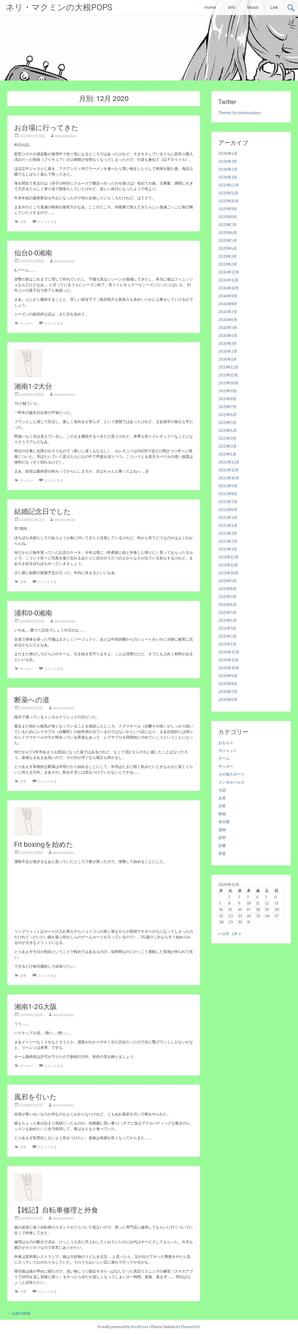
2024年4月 (227, 335)
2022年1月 (227, 549)
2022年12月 (228, 462)
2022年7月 (227, 501)
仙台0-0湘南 (33, 253)
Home (210, 7)
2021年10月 (228, 573)
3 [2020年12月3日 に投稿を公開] (248, 897)
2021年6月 (227, 604)
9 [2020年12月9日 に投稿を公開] (239, 903)
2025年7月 (227, 224)
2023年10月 (228, 383)
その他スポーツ (231, 774)
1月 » (236, 933)
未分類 (224, 821)
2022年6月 (227, 509)
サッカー (26, 323)
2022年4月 (227, 525)
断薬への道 (32, 700)
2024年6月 (227, 319)
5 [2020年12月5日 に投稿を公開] (266, 897)
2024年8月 (227, 303)
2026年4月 (227, 153)
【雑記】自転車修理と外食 (56, 1210)
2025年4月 (227, 248)
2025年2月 (227, 264)
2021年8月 (227, 588)
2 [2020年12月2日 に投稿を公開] (239, 897)
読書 (222, 845)
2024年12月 (228, 272)
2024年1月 (227, 359)
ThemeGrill (190, 1327)
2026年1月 (227, 177)
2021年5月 (227, 612)
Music (253, 7)
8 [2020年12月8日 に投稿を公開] (229, 903)
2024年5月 (227, 327)
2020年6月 (227, 699)
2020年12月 (228, 652)
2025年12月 (228, 185)
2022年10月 (228, 478)
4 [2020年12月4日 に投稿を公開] (257, 897)
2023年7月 (227, 406)
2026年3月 (227, 161)
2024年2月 (227, 351)
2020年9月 (227, 675)
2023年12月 (228, 367)
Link (274, 7)
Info (231, 7)
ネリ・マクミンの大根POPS (59, 7)
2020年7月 (227, 691)
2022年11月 (228, 470)
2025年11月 (228, 193)
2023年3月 (227, 438)
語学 (222, 837)
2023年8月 (227, 398)
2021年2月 (227, 636)
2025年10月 (228, 201)
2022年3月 (227, 533)
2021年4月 (227, 620)
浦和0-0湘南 (33, 613)
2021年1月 (227, 644)
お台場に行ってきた (46, 128)
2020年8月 (227, 683)
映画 (222, 813)
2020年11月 (228, 660)
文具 (222, 798)
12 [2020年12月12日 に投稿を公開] (267, 903)
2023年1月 (227, 454)
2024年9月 (227, 296)
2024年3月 (227, 343)
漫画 (222, 829)
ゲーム (224, 758)
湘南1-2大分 (33, 386)
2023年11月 (228, 375)
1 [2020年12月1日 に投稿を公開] (229, 897)
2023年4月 (227, 430)
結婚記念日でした (42, 511)
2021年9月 (227, 580)
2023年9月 (227, 390)
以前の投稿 (18, 1313)
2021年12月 (228, 557)
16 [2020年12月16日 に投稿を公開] (240, 909)
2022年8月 (227, 493)
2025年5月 (227, 240)
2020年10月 (228, 667)
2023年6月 (227, 414)
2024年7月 (227, 311)
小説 (222, 790)
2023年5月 (227, 422)
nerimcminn (65, 136)
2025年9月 (227, 208)
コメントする (47, 222)
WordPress (139, 1327)
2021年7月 (227, 596)
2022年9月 (227, 485)
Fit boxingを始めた (43, 844)
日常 (23, 222)
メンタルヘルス (231, 782)
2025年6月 (227, 232)
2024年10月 (228, 288)
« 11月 (223, 933)
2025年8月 (227, 216)
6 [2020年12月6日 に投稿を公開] (275, 897)
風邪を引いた (35, 1097)
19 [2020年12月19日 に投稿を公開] (267, 909)
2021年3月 (227, 628)
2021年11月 (228, 565)
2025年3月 (227, 256)
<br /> (28, 896)
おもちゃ (225, 742)
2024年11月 (228, 280)
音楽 (222, 853)
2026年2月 (227, 169)
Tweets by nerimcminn (239, 112)
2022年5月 (227, 517)
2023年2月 (227, 446)
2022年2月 (227, 541)
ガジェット (227, 750)
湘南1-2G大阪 (35, 1007)
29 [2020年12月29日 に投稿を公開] (230, 922)
